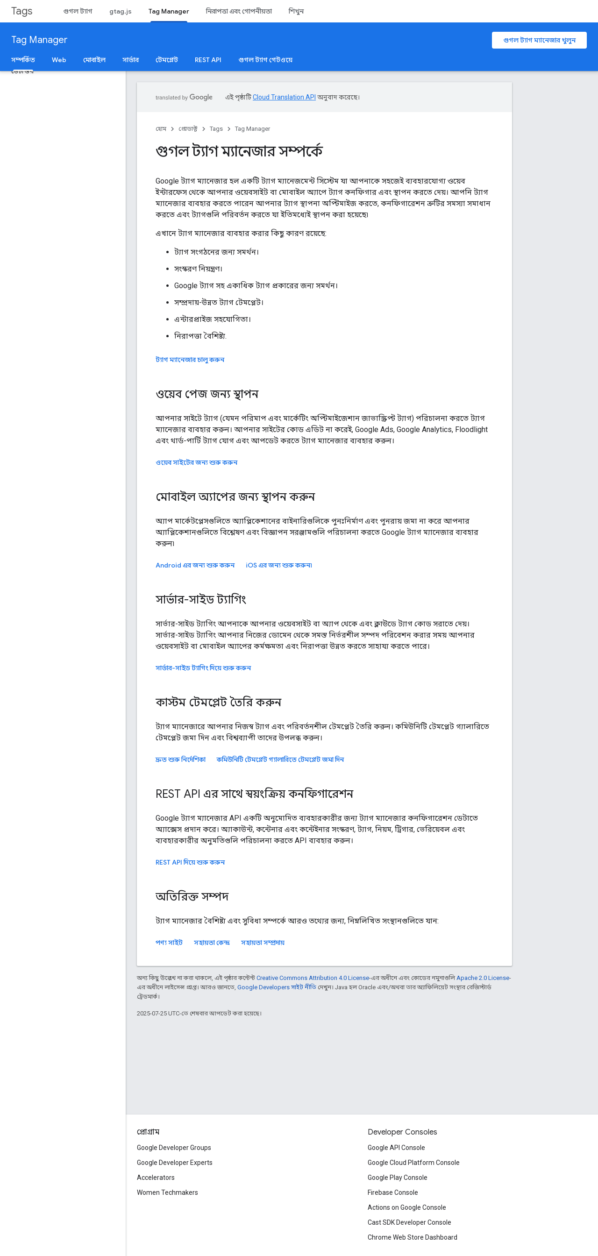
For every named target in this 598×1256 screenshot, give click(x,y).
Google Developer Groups (174, 1147)
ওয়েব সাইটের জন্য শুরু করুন (196, 462)
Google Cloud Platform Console (414, 1162)
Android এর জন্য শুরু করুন (195, 565)
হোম (161, 128)
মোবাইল (94, 60)
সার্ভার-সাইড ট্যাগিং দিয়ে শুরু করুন (203, 668)
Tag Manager (39, 40)
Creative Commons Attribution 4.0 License (312, 977)
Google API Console (396, 1147)
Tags (21, 11)
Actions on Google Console (407, 1207)
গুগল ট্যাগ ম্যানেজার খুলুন (539, 40)
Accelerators (156, 1177)
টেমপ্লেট (167, 60)
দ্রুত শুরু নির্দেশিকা (181, 759)
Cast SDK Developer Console (409, 1222)
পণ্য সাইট (169, 942)
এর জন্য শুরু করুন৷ (279, 565)
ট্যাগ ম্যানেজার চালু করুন (190, 359)
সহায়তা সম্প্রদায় (263, 942)
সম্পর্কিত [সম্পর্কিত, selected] (23, 60)
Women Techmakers (167, 1192)
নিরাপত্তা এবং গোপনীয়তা (239, 11)
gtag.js (120, 11)
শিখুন (296, 11)
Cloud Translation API (284, 97)
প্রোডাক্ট (188, 128)
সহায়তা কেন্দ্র (212, 942)
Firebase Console (393, 1192)
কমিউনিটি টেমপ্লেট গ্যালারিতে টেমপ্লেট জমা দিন (280, 759)
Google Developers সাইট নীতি (276, 987)
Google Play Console (397, 1177)
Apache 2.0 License (482, 977)
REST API (208, 60)
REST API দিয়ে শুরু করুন (190, 862)
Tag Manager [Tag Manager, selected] (169, 11)
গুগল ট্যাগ (78, 11)
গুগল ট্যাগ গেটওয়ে (265, 60)
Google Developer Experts (175, 1162)
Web (59, 60)
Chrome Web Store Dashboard (412, 1237)
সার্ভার (130, 60)
